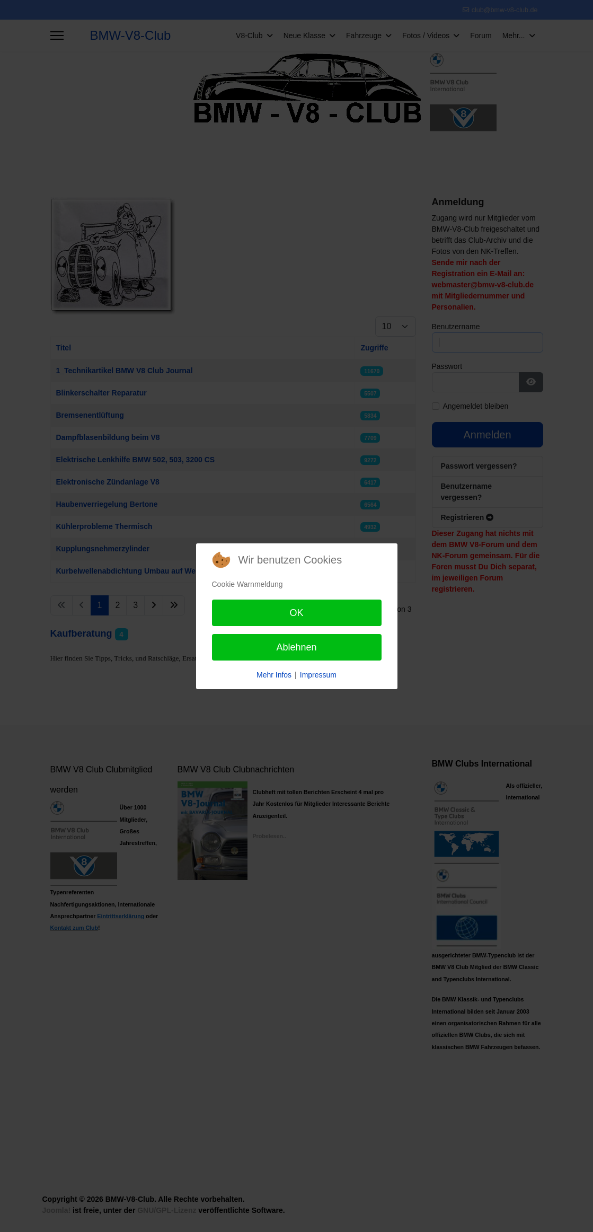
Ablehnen (296, 647)
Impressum (318, 675)
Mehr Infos (273, 675)
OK (296, 613)
